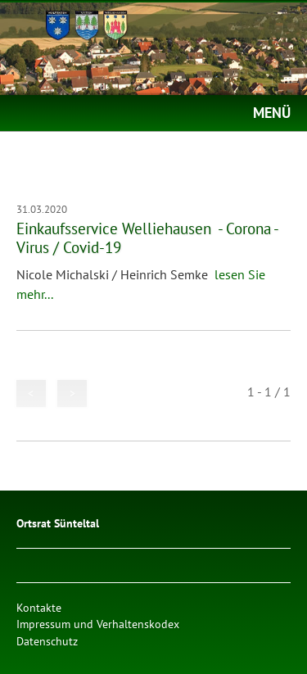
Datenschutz (47, 641)
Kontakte (38, 607)
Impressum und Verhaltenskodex (97, 623)
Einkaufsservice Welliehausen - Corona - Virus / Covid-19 (147, 237)
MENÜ (272, 112)
